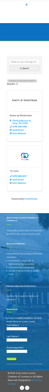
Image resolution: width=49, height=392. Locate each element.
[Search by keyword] (25, 61)
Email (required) (15, 347)
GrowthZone (31, 198)
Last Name (13, 336)
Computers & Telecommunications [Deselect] (22, 81)
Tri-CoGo (14, 171)
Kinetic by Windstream (21, 115)
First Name (13, 325)
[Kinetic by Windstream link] (24, 100)
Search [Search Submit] (24, 68)
